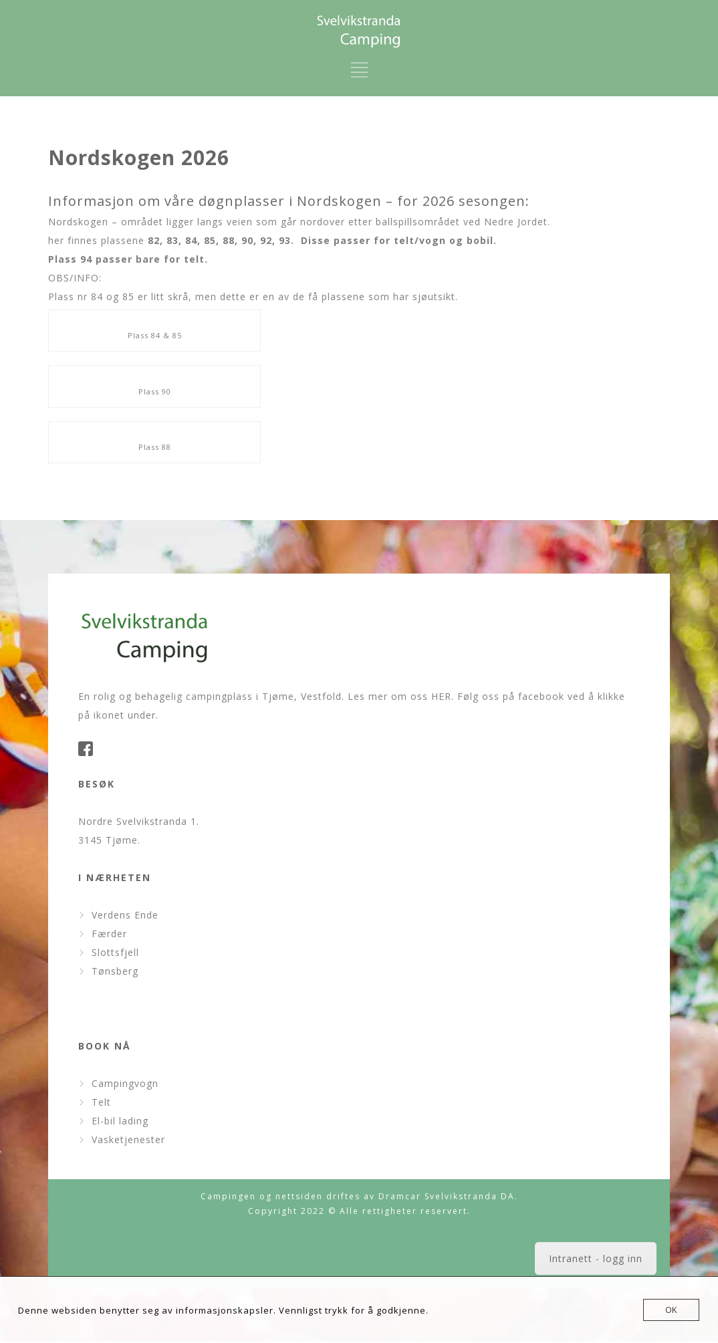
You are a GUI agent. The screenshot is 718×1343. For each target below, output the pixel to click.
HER (441, 696)
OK (671, 1310)
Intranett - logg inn (595, 1258)
